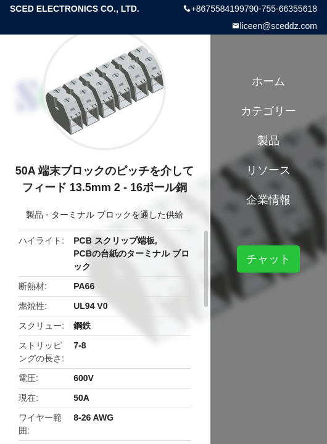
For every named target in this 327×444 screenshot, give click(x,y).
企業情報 (268, 200)
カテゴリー (268, 111)
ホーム (268, 81)
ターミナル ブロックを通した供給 (117, 215)
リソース (268, 170)
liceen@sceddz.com (279, 26)
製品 (34, 215)
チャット (268, 259)
